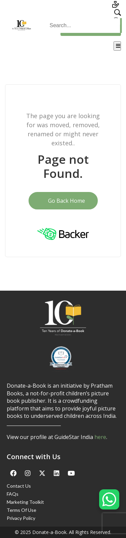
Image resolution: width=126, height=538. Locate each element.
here (100, 437)
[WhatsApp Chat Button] (109, 499)
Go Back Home (63, 200)
